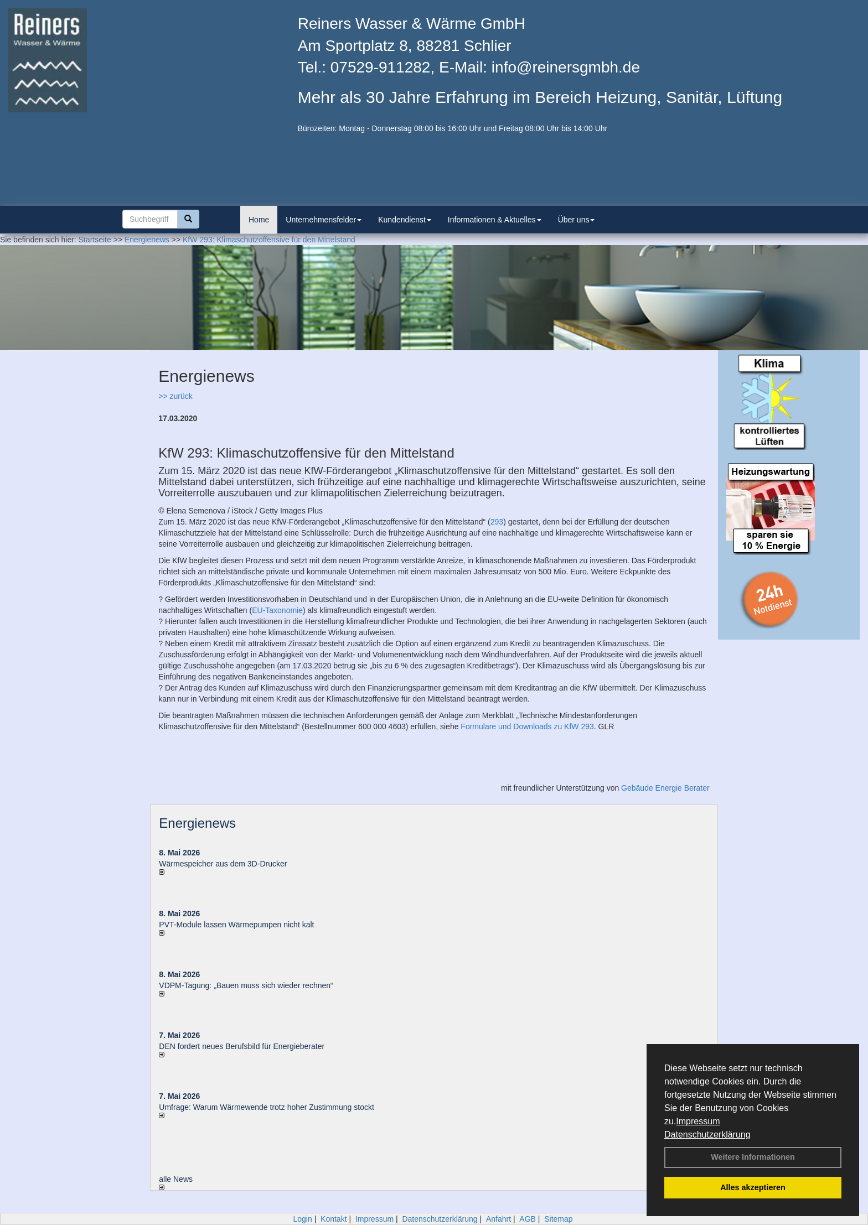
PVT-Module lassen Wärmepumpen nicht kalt (236, 924)
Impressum (698, 1121)
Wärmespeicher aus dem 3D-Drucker (223, 863)
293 (496, 521)
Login (302, 1218)
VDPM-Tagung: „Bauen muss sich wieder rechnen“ (246, 985)
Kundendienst (404, 219)
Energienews (197, 823)
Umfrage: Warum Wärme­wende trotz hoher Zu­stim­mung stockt (266, 1107)
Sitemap (558, 1218)
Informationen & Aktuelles (494, 219)
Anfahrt (498, 1218)
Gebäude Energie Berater (665, 787)
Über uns (576, 219)
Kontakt (334, 1218)
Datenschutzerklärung (707, 1134)
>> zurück (175, 396)
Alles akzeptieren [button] (753, 1187)
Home (259, 219)
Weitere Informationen (753, 1157)
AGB (527, 1218)
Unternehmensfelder (323, 219)
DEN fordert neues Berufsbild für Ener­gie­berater (241, 1046)
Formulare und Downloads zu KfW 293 (527, 726)
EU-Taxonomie (277, 610)
